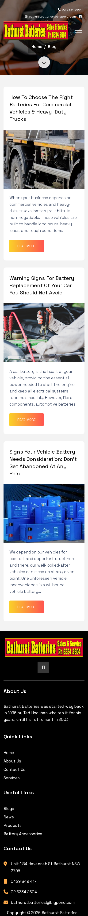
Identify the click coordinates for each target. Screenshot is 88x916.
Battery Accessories (23, 833)
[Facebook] (80, 16)
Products (13, 825)
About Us (12, 761)
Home (36, 46)
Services (12, 777)
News (9, 817)
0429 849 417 (24, 881)
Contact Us (14, 769)
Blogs (9, 808)
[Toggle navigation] (78, 31)
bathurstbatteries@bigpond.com (50, 16)
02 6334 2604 (70, 9)
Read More (26, 246)
